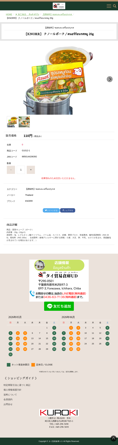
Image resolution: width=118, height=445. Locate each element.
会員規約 (8, 399)
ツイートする (51, 210)
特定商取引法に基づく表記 (17, 385)
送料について (10, 394)
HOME (9, 14)
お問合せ (8, 404)
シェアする (67, 210)
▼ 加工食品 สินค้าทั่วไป (27, 14)
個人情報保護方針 (12, 389)
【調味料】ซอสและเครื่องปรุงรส (57, 14)
